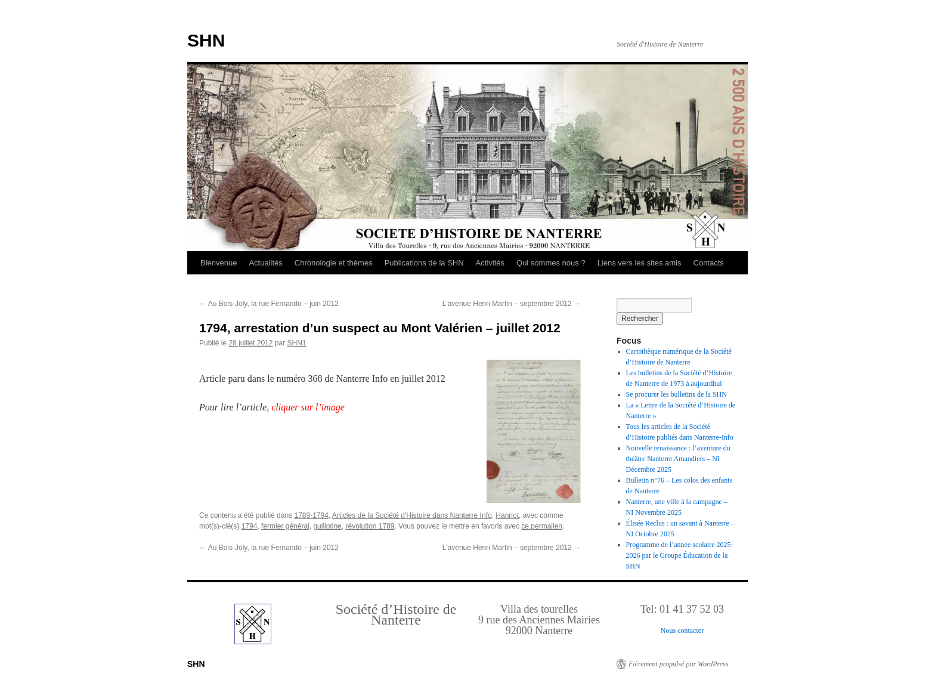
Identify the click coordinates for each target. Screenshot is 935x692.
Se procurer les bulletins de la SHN (676, 394)
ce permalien (541, 526)
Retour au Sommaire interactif (71, 9)
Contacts (708, 262)
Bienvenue (218, 262)
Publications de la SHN (424, 262)
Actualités (265, 262)
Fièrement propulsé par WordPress (678, 664)
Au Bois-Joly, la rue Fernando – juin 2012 (269, 303)
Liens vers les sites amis (639, 262)
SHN (206, 40)
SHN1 (296, 343)
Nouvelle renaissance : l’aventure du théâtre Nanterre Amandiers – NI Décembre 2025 (678, 459)
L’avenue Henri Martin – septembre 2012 (511, 303)
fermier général (285, 526)
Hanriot (507, 515)
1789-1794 (311, 515)
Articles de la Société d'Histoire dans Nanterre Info (412, 515)
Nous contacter (682, 630)
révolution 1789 (369, 526)
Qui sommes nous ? (551, 262)
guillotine (327, 526)
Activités (490, 262)
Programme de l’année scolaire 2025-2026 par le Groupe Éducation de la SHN (679, 555)
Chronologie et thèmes (334, 262)
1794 (250, 526)
